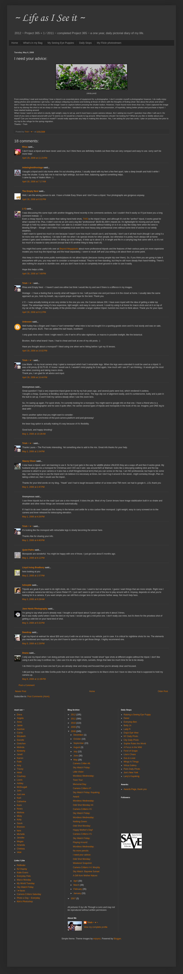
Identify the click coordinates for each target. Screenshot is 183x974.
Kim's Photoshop (25, 901)
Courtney (21, 776)
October (77, 739)
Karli (19, 798)
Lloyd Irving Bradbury (33, 567)
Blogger (117, 938)
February (77, 889)
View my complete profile (95, 927)
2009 (73, 727)
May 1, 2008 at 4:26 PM (33, 516)
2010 (73, 723)
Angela (20, 718)
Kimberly (21, 751)
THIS (85, 219)
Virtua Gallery (130, 765)
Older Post (163, 691)
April (75, 881)
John (19, 790)
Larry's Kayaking (131, 776)
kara (19, 830)
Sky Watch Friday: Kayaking (86, 792)
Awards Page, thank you (135, 789)
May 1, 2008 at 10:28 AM (34, 434)
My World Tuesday (25, 883)
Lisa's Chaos (130, 754)
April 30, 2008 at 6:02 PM (34, 199)
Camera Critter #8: (81, 763)
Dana (19, 714)
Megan (20, 841)
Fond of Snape (131, 751)
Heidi (19, 772)
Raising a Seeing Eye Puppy (137, 714)
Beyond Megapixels (69, 248)
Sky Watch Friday (25, 887)
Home (14, 42)
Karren (20, 758)
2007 (73, 898)
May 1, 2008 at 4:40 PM (33, 540)
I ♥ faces (21, 890)
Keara (20, 809)
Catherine (21, 801)
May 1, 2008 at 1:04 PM (33, 451)
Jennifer (21, 837)
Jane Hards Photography (34, 608)
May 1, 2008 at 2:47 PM (33, 487)
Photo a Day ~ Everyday (28, 898)
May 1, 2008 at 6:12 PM (33, 558)
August (77, 747)
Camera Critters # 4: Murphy (86, 867)
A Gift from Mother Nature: (85, 875)
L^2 (24, 209)
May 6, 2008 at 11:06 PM (34, 679)
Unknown (27, 322)
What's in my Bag (32, 42)
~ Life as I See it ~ (49, 17)
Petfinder (21, 865)
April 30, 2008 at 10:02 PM (34, 350)
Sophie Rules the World (135, 743)
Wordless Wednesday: (83, 776)
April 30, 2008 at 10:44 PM (34, 377)
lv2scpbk (26, 585)
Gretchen (21, 743)
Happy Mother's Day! (83, 830)
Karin (19, 805)
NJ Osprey (22, 869)
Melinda (20, 747)
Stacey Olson (29, 461)
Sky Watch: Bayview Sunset (86, 871)
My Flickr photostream (109, 42)
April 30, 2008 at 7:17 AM (34, 181)
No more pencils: (81, 850)
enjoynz (97, 938)
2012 (73, 714)
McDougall (22, 787)
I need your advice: (82, 855)
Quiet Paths (28, 550)
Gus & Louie (129, 758)
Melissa (20, 812)
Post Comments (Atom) (38, 696)
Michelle (21, 834)
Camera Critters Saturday (29, 894)
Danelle (20, 740)
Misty (19, 816)
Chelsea (21, 848)
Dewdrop (26, 632)
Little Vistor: (78, 772)
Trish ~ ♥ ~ (27, 283)
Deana (25, 653)
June (76, 755)
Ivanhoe (21, 729)
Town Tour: (78, 780)
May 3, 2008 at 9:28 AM (33, 599)
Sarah (20, 823)
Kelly (19, 819)
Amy (19, 765)
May (75, 759)
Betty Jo (127, 725)
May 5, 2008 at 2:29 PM (33, 643)
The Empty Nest (30, 191)
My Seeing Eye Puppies (61, 42)
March (76, 885)
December (78, 735)
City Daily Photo (131, 740)
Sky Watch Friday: (81, 767)
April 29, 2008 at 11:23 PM (34, 158)
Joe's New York (131, 772)
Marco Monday (24, 880)
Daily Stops (85, 42)
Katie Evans (22, 872)
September (78, 743)
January (77, 893)
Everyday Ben (130, 722)
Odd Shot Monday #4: (83, 805)
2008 (73, 731)
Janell (19, 754)
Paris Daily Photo (132, 769)
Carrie (20, 732)
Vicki (19, 852)
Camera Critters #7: (82, 788)
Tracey (20, 769)
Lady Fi (127, 729)
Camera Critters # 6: (82, 809)
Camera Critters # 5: (82, 834)
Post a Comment (26, 685)
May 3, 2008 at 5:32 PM (33, 623)
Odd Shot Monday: (82, 826)
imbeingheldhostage (32, 167)
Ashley (20, 783)
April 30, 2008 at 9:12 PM (34, 312)
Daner (127, 718)
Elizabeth (21, 736)
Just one (21, 794)
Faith (19, 761)
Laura (19, 780)
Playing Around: (80, 842)
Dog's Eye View (131, 732)
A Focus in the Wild (133, 747)
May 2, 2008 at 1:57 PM (33, 575)
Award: (76, 796)
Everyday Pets (24, 876)
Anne (19, 722)
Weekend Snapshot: (82, 863)
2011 (73, 718)
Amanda (21, 845)
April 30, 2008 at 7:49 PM (34, 273)
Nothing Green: (80, 821)
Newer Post (20, 691)
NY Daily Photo (131, 736)
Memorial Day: (80, 784)
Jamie (20, 725)
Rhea (24, 147)
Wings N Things (131, 761)
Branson (21, 827)
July (75, 751)
